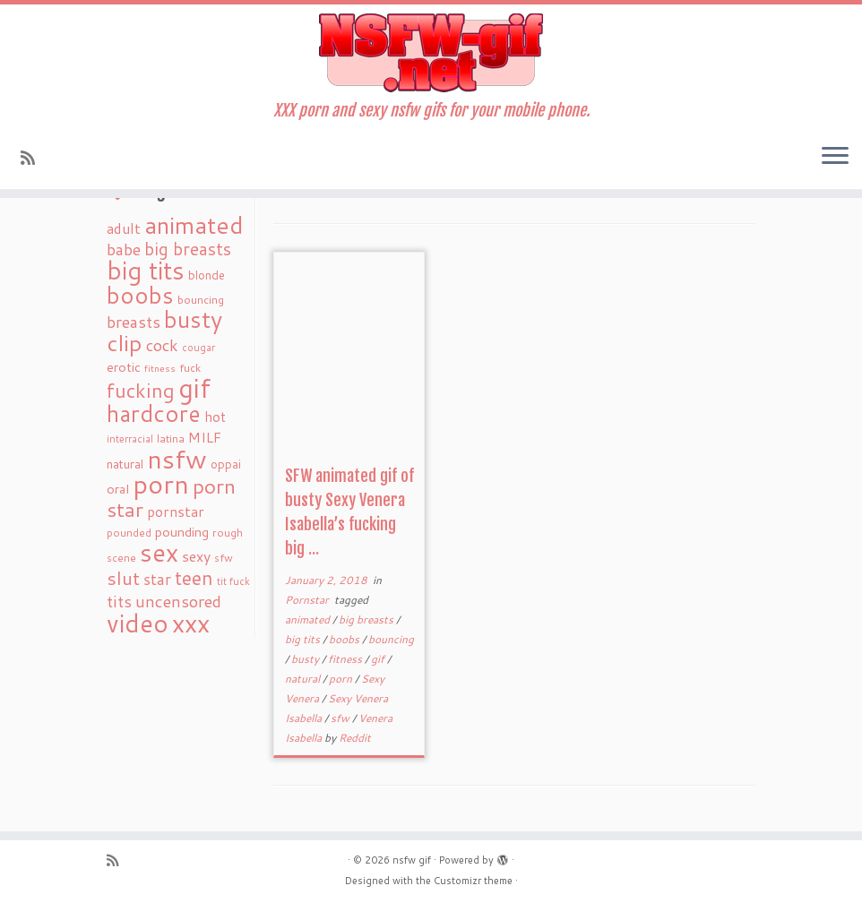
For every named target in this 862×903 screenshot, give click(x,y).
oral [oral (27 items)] (118, 488)
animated (308, 619)
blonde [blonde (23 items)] (206, 274)
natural (304, 678)
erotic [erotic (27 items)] (124, 366)
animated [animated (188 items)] (194, 225)
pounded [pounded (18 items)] (129, 532)
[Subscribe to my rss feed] (34, 157)
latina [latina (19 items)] (171, 438)
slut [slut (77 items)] (123, 577)
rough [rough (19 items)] (227, 532)
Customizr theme (473, 880)
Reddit (355, 737)
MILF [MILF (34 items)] (204, 437)
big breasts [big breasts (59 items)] (187, 248)
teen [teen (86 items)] (194, 577)
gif (379, 658)
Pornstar (308, 599)
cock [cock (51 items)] (162, 345)
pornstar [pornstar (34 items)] (175, 511)
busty (306, 658)
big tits (304, 639)
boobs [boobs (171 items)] (140, 295)
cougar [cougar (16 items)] (198, 347)
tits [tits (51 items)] (119, 601)
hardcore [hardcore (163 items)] (154, 413)
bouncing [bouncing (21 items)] (200, 299)
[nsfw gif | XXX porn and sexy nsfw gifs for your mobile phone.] (431, 52)
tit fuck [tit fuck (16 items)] (233, 581)
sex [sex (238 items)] (159, 552)
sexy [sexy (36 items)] (196, 556)
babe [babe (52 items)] (124, 249)
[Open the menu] (835, 156)
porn (342, 678)
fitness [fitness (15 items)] (160, 367)
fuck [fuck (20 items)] (190, 367)
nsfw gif (411, 860)
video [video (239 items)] (137, 623)
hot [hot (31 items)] (215, 416)
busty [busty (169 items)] (193, 319)
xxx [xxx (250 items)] (191, 623)
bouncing (391, 639)
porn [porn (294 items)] (161, 483)
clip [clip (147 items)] (124, 342)
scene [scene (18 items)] (121, 557)
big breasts (367, 619)
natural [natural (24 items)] (125, 463)
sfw (341, 718)
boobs (345, 639)
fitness (346, 658)
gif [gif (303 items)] (194, 387)
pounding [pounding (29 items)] (182, 531)
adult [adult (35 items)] (124, 228)
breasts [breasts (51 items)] (133, 321)
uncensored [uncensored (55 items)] (178, 601)
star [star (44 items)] (157, 579)
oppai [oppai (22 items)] (226, 464)
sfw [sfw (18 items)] (223, 557)
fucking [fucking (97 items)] (141, 390)
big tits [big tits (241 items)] (146, 270)
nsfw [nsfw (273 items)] (177, 459)
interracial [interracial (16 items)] (130, 439)
